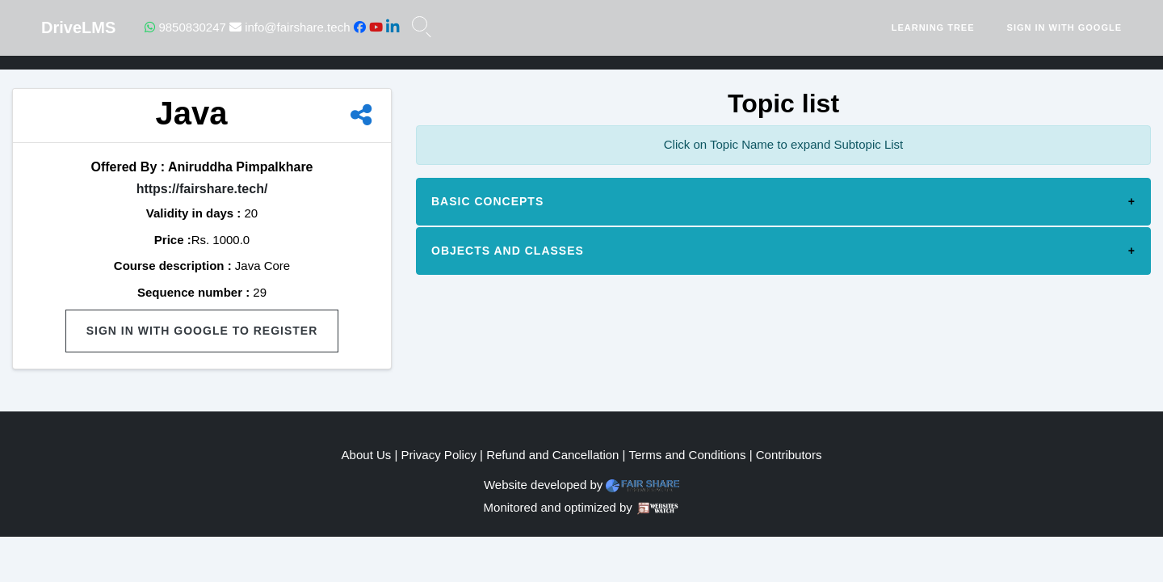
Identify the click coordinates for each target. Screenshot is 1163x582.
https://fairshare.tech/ (202, 189)
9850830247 (185, 27)
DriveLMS (78, 27)
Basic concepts (487, 201)
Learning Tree (933, 27)
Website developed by (543, 484)
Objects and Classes (507, 250)
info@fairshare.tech (289, 27)
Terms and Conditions (686, 455)
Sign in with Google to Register (202, 330)
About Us (367, 455)
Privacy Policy (439, 455)
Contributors (789, 455)
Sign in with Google (1064, 27)
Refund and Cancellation (552, 455)
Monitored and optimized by (558, 507)
